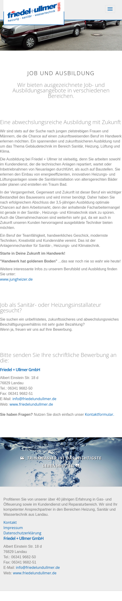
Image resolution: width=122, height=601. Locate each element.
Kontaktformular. (99, 414)
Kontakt (10, 522)
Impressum (13, 527)
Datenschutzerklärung (22, 532)
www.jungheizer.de (16, 279)
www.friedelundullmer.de (31, 404)
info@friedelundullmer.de (34, 398)
